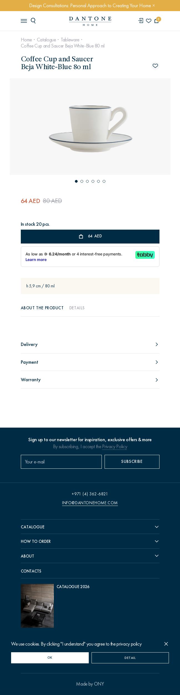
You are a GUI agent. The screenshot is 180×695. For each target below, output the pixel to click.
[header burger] (23, 20)
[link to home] (90, 21)
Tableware (70, 40)
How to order (36, 541)
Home (26, 40)
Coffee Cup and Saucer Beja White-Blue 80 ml (63, 46)
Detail (130, 658)
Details (77, 307)
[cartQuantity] (156, 21)
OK (49, 657)
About (27, 556)
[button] (76, 181)
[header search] (34, 20)
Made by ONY (90, 684)
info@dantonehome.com (90, 502)
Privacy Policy (114, 446)
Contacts (31, 571)
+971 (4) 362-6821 (90, 493)
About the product (42, 307)
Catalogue (46, 40)
